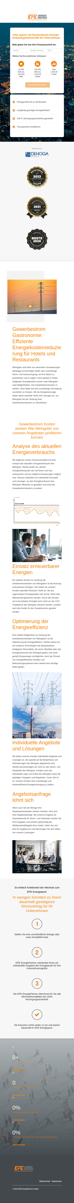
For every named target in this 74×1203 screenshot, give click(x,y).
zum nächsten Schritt (37, 85)
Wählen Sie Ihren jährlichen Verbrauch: (29, 56)
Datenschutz (44, 1181)
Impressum (57, 1181)
